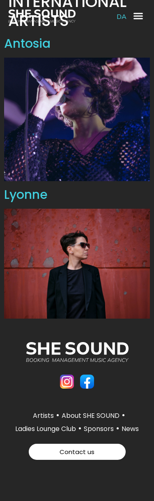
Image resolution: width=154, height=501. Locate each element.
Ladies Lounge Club (45, 428)
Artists (43, 415)
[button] (138, 16)
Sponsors (99, 428)
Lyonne (26, 194)
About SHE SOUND (91, 415)
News (130, 428)
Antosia (27, 43)
